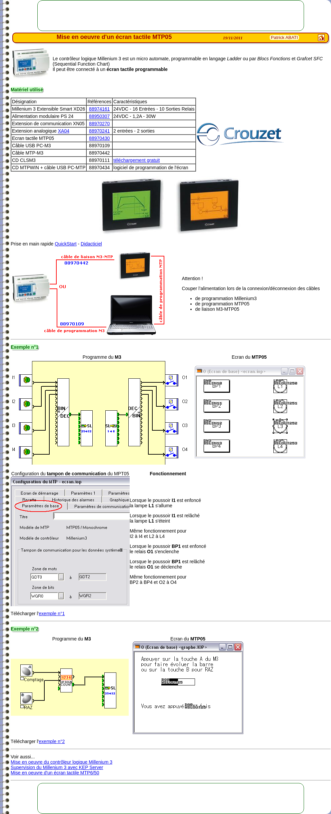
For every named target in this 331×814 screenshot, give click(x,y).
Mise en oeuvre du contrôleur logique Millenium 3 (61, 762)
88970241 (99, 131)
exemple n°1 (52, 613)
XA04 (63, 131)
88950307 (99, 116)
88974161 (99, 109)
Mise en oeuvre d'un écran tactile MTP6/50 (55, 772)
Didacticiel (91, 243)
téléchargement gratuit (136, 160)
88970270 (99, 123)
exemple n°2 (52, 741)
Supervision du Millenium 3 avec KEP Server (57, 767)
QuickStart (65, 243)
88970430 (99, 138)
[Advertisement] (170, 16)
